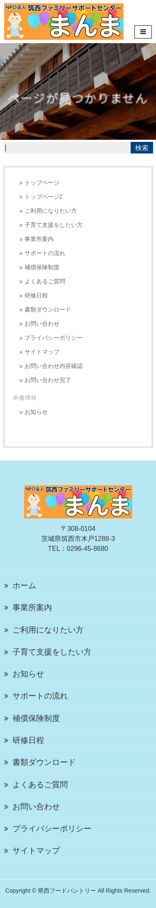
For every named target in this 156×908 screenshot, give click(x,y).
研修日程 (36, 295)
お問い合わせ (42, 324)
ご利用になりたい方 (51, 211)
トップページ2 (44, 197)
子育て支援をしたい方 (54, 225)
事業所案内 (39, 239)
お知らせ (36, 412)
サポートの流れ (45, 253)
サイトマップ (42, 352)
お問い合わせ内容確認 (54, 366)
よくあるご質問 (45, 281)
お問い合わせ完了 (48, 380)
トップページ (42, 183)
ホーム (24, 585)
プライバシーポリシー (54, 338)
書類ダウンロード (48, 310)
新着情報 (25, 397)
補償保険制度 (42, 267)
